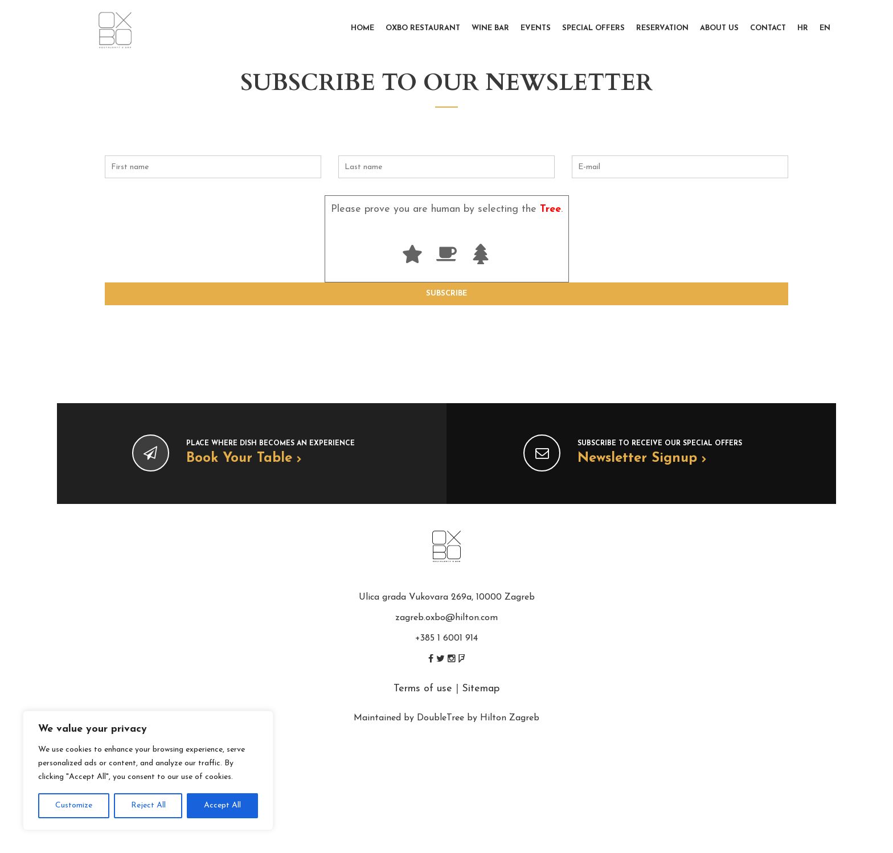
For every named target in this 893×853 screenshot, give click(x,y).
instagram (452, 658)
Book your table (244, 458)
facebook (430, 658)
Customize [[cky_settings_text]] (73, 805)
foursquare (461, 658)
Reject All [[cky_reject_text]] (148, 805)
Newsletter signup (642, 458)
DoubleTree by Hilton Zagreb (478, 718)
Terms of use (423, 688)
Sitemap (480, 688)
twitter (440, 658)
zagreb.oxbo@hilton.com (446, 617)
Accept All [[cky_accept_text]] (222, 805)
